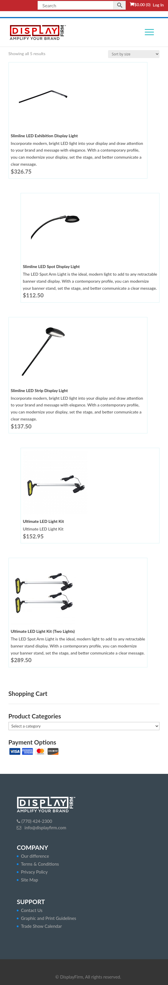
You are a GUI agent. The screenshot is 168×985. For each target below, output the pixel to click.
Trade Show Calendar (41, 926)
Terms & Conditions (40, 864)
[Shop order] (133, 54)
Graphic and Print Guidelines (48, 918)
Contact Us (31, 910)
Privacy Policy (34, 871)
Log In (158, 4)
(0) (142, 4)
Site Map (29, 879)
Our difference (35, 856)
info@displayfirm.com (44, 827)
